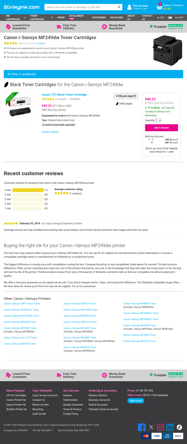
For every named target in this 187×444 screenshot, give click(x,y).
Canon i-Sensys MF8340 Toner (80, 347)
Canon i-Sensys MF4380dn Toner (141, 313)
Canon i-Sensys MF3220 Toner (139, 341)
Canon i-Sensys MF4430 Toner (139, 335)
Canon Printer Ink (16, 399)
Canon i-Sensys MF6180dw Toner (21, 315)
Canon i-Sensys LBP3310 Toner (80, 322)
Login (144, 8)
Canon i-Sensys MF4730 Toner (20, 343)
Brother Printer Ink (16, 409)
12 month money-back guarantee (58, 124)
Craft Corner (39, 413)
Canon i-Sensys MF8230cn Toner (21, 309)
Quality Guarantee (73, 404)
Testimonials (70, 399)
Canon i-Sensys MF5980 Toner (20, 328)
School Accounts (98, 404)
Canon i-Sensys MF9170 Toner (80, 303)
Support (67, 395)
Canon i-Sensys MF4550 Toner (80, 328)
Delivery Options (98, 395)
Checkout (178, 5)
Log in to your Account (45, 395)
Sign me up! (136, 400)
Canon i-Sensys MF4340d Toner (80, 309)
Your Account (140, 5)
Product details (50, 131)
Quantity (149, 120)
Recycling (116, 17)
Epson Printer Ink (16, 404)
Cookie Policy (70, 413)
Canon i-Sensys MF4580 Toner (80, 337)
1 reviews (40, 43)
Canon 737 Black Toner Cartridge (64, 94)
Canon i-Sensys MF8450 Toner (20, 322)
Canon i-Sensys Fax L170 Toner (20, 337)
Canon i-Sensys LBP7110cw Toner (22, 303)
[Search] (119, 7)
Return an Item (40, 404)
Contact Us (147, 17)
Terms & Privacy (72, 409)
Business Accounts (99, 399)
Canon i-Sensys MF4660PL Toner (141, 319)
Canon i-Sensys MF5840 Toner (80, 315)
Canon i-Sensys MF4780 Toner (139, 325)
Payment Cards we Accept (103, 409)
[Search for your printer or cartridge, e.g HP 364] (80, 7)
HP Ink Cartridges (16, 395)
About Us (131, 17)
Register (137, 8)
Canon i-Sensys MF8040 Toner (139, 303)
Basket (167, 5)
